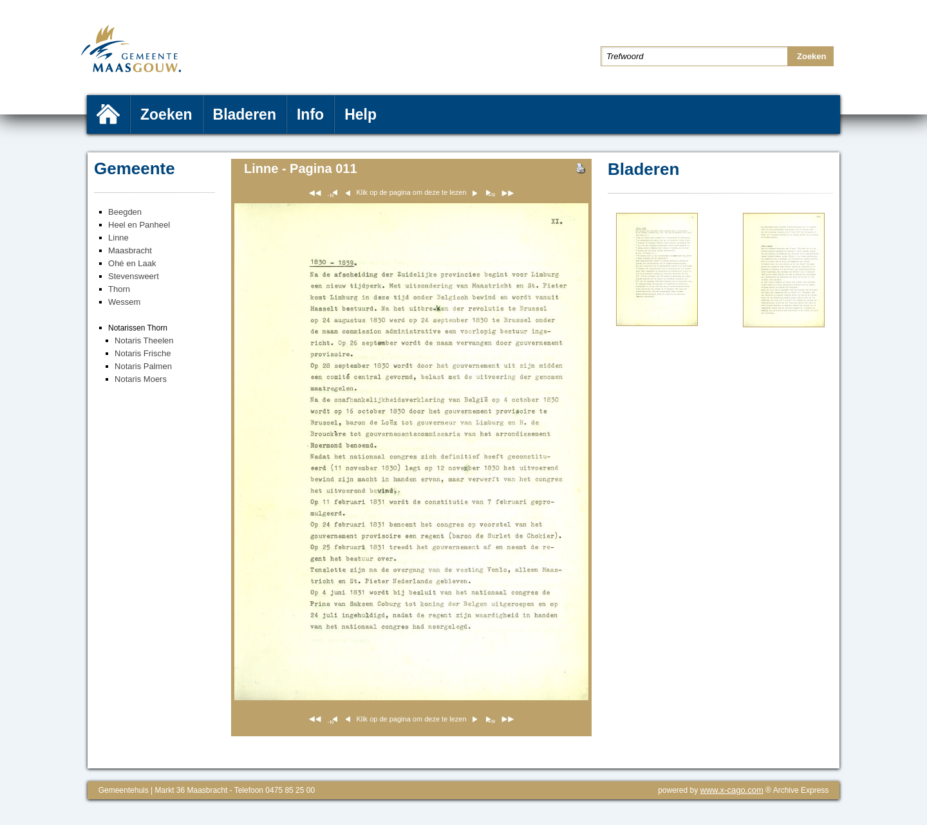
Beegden (125, 212)
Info (310, 114)
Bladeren (244, 114)
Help (360, 114)
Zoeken (166, 114)
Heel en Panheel (139, 225)
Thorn (119, 289)
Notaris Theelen (144, 340)
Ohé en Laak (132, 263)
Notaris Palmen (143, 366)
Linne (118, 237)
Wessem (124, 302)
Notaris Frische (143, 353)
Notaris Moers (141, 379)
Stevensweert (133, 276)
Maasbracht (130, 250)
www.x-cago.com (731, 790)
